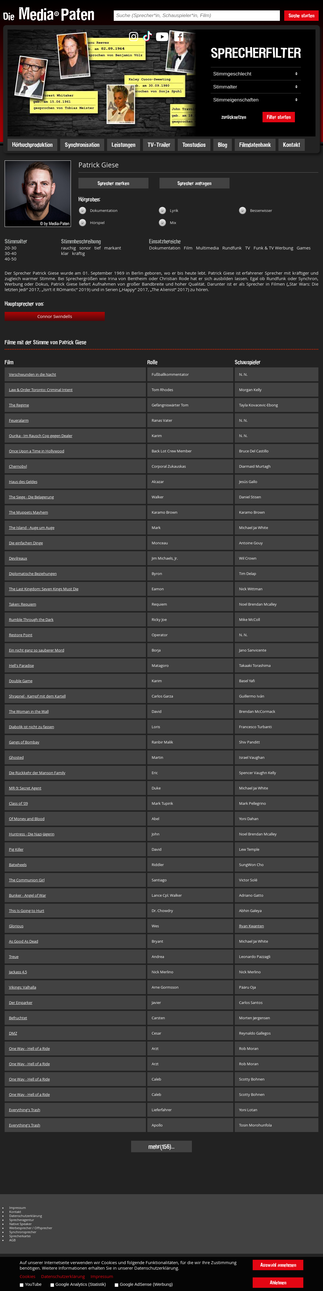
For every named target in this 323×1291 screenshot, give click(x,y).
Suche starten (301, 15)
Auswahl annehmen (278, 1264)
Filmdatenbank (255, 144)
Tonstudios (194, 144)
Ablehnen (278, 1282)
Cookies (27, 1276)
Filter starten (279, 117)
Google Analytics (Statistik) (81, 1284)
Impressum (17, 1208)
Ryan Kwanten (251, 926)
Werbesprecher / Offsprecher (30, 1228)
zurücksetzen (233, 117)
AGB (12, 1240)
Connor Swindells (54, 316)
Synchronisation (82, 144)
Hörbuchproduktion (32, 144)
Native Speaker (20, 1224)
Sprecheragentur (21, 1220)
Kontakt (291, 144)
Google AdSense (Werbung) (146, 1284)
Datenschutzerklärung (25, 1216)
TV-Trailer (159, 144)
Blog (222, 144)
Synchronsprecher (22, 1232)
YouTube (33, 1284)
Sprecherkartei (20, 1236)
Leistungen (123, 144)
